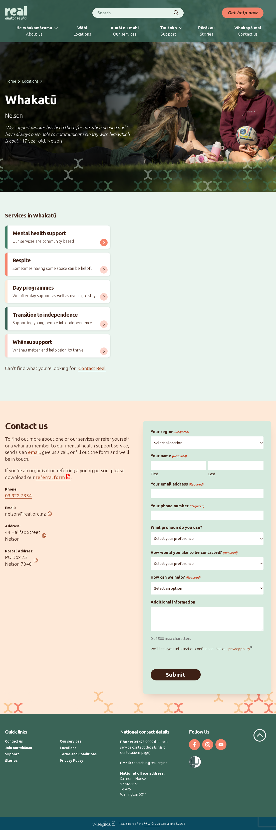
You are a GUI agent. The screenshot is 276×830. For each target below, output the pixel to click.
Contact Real (92, 368)
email (34, 452)
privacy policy (239, 649)
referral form (50, 477)
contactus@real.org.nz (149, 763)
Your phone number (177, 506)
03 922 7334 (18, 495)
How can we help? (175, 577)
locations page (137, 752)
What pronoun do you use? (176, 527)
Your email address (177, 484)
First (154, 474)
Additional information (173, 602)
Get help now (243, 12)
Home (11, 81)
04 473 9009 (143, 742)
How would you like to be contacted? (194, 552)
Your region (170, 431)
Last (211, 474)
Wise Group (152, 823)
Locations (30, 81)
